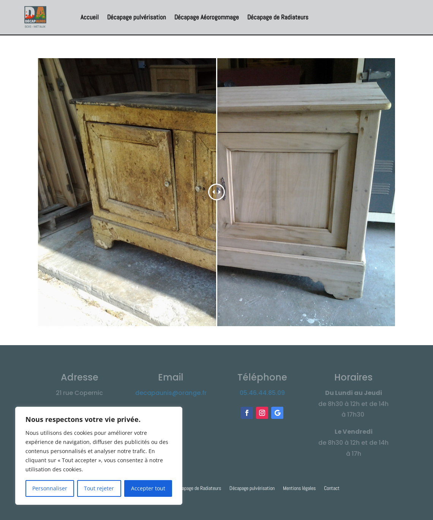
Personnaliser (49, 488)
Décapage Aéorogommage (206, 17)
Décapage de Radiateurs (277, 17)
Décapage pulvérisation (136, 17)
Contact (332, 488)
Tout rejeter (99, 488)
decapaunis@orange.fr (171, 392)
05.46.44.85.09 (262, 392)
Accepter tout (148, 488)
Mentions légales (299, 488)
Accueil (90, 17)
